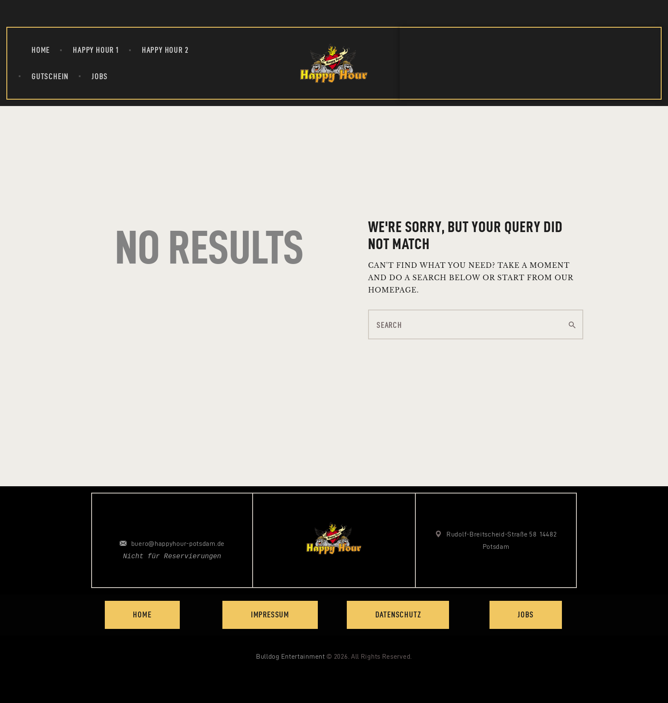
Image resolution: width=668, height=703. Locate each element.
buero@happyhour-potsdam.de (178, 543)
